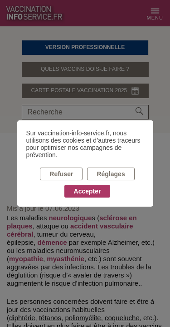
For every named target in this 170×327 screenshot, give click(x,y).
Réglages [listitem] (111, 174)
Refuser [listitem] (61, 174)
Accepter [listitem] (87, 191)
